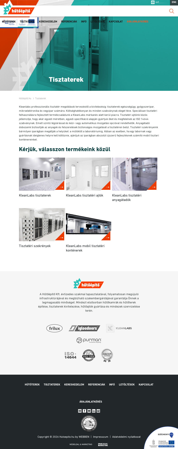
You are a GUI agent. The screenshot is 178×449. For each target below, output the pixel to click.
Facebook (84, 411)
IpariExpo (98, 411)
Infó (83, 22)
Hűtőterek (9, 22)
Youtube (89, 411)
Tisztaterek (27, 22)
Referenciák (69, 22)
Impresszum (100, 437)
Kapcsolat (116, 22)
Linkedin (93, 411)
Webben (84, 437)
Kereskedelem (48, 22)
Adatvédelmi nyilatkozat (126, 437)
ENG (174, 3)
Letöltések (98, 22)
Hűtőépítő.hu (19, 9)
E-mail (80, 411)
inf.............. (162, 3)
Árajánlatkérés (137, 22)
